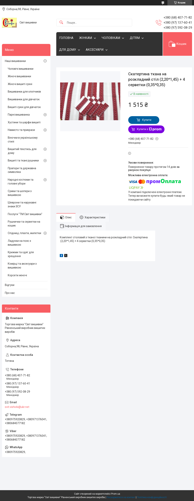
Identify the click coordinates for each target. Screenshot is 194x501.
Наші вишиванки (15, 61)
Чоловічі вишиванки (20, 68)
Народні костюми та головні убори (20, 181)
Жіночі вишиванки (19, 76)
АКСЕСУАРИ (95, 49)
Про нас (10, 292)
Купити (146, 119)
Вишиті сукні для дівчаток (24, 107)
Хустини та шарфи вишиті (24, 122)
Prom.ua (115, 493)
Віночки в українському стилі (23, 139)
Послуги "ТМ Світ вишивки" (25, 214)
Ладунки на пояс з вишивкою (19, 242)
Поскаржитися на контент (121, 497)
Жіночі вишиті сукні (20, 84)
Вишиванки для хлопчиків (24, 91)
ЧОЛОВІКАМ (111, 38)
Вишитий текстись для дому (22, 151)
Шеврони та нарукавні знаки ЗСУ (22, 204)
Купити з (149, 129)
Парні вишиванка (19, 114)
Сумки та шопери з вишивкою (20, 193)
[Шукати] (61, 23)
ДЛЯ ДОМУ (67, 49)
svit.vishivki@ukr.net (17, 406)
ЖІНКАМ (85, 38)
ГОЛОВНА (66, 38)
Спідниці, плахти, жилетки (24, 233)
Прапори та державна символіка (22, 170)
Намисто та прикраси (21, 129)
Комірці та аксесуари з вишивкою (22, 265)
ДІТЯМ (135, 38)
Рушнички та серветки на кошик (24, 223)
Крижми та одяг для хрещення (21, 254)
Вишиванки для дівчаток (24, 99)
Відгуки (9, 285)
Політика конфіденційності (152, 497)
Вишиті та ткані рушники (23, 160)
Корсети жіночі (17, 275)
